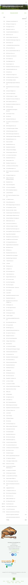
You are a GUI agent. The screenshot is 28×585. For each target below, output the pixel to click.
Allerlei (16, 582)
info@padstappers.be (15, 549)
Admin (20, 582)
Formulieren (17, 581)
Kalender (22, 581)
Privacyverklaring (14, 551)
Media (13, 582)
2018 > (25, 12)
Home (4, 581)
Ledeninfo (12, 581)
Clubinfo (7, 581)
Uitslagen (9, 582)
